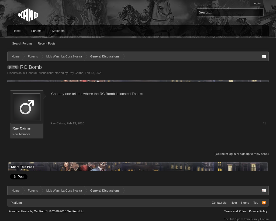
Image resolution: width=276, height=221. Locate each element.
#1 (264, 123)
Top (255, 202)
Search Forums (22, 43)
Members (58, 30)
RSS (264, 202)
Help (234, 202)
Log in (257, 3)
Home (16, 30)
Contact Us (219, 202)
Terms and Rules (235, 211)
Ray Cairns (75, 72)
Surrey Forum (260, 219)
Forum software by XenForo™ (46, 211)
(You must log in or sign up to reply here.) (242, 153)
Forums (36, 30)
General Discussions (39, 72)
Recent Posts (46, 43)
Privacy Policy (258, 211)
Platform (16, 202)
